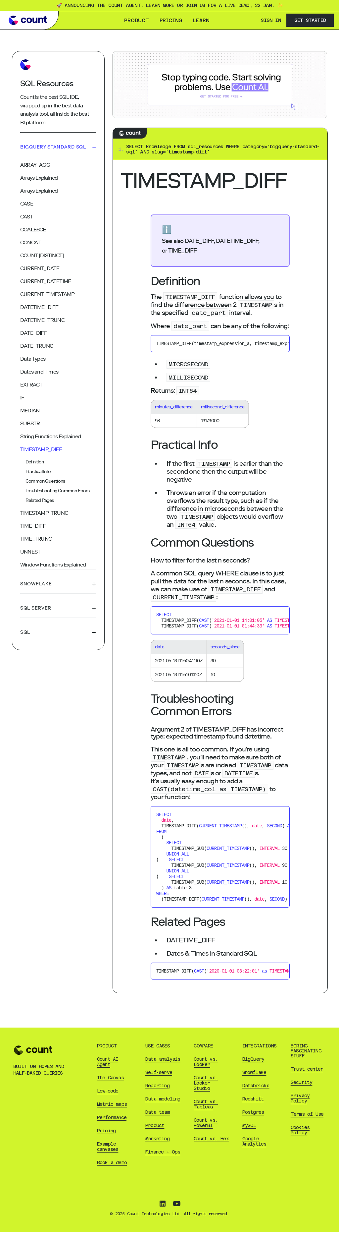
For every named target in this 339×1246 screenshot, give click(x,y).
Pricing (171, 20)
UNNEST (30, 552)
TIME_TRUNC (36, 539)
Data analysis (162, 1073)
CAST (26, 216)
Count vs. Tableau (206, 1118)
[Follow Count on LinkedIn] (163, 1218)
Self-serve (158, 1086)
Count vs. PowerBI (206, 1136)
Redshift (253, 1112)
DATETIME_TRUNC (42, 320)
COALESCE (33, 229)
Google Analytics (254, 1155)
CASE (26, 204)
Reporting (157, 1099)
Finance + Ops (162, 1165)
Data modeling (162, 1112)
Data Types (32, 359)
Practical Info (38, 471)
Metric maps (112, 1118)
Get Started (310, 20)
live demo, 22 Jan (248, 5)
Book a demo (112, 1176)
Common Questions (45, 481)
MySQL (249, 1139)
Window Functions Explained (53, 565)
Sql (58, 632)
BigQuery (253, 1073)
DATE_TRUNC (36, 346)
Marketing (157, 1152)
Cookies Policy (300, 1144)
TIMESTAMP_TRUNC (44, 513)
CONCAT (30, 242)
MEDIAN (29, 410)
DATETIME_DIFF (39, 307)
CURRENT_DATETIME (45, 281)
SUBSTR (30, 423)
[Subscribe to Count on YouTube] (176, 1218)
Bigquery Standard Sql (58, 147)
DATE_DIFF (33, 333)
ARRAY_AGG (35, 165)
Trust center (307, 1083)
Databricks (255, 1099)
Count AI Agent (108, 1075)
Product (136, 20)
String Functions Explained (50, 436)
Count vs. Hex (211, 1152)
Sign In (271, 20)
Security (302, 1096)
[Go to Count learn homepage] (28, 20)
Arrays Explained (39, 178)
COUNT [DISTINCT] (42, 255)
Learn (201, 20)
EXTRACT (31, 385)
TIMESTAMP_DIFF (41, 449)
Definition (34, 462)
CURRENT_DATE (39, 268)
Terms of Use (307, 1128)
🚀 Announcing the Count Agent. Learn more (115, 5)
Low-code (108, 1104)
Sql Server (58, 608)
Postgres (253, 1126)
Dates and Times (39, 372)
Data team (157, 1126)
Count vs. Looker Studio (206, 1097)
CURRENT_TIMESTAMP (47, 294)
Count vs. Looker (206, 1075)
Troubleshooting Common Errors (57, 491)
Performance (111, 1131)
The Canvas (110, 1091)
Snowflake (58, 584)
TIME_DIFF (33, 526)
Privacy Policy (300, 1112)
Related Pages (39, 500)
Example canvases (108, 1160)
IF (22, 397)
